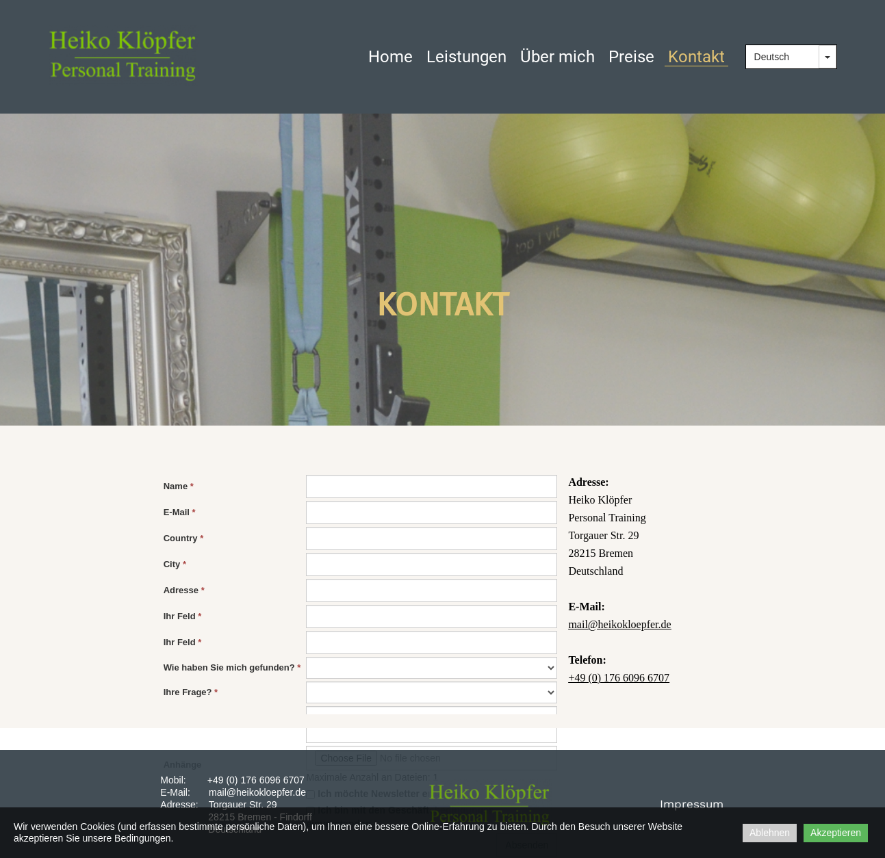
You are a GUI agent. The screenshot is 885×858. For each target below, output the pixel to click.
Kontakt (696, 57)
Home (390, 57)
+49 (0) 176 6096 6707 (256, 780)
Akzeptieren (835, 832)
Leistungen (466, 57)
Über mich (557, 57)
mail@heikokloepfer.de (257, 792)
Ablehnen (769, 832)
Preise (631, 57)
